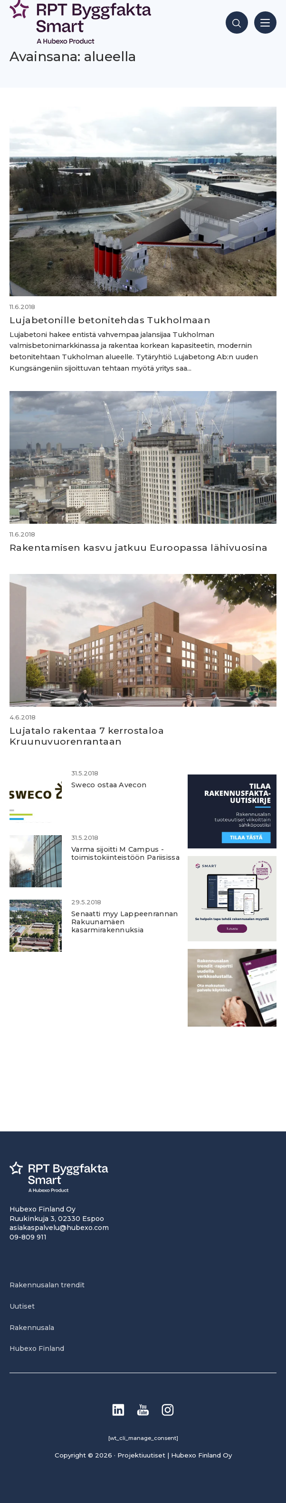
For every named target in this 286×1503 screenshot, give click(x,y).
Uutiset (22, 1306)
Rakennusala (32, 1327)
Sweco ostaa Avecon (108, 785)
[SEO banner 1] (232, 938)
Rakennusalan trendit (47, 1285)
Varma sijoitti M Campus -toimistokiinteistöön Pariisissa (125, 853)
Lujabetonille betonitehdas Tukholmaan (110, 320)
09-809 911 (28, 1237)
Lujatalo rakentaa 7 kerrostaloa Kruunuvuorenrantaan (87, 736)
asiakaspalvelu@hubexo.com (59, 1227)
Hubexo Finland (37, 1348)
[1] (232, 845)
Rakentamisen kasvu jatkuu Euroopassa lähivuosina (138, 547)
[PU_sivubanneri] (232, 1024)
